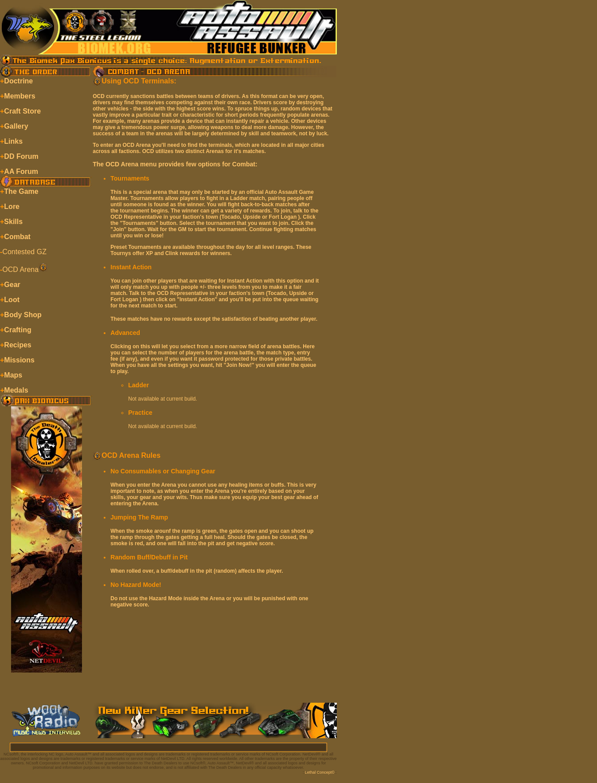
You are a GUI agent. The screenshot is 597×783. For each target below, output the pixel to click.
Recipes (17, 345)
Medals (16, 390)
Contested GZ (24, 252)
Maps (13, 375)
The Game (21, 191)
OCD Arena (20, 269)
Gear (12, 284)
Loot (12, 299)
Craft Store (22, 111)
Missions (19, 360)
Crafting (17, 330)
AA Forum (21, 171)
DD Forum (21, 156)
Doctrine (18, 81)
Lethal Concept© (320, 772)
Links (13, 141)
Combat (17, 236)
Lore (12, 206)
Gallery (16, 126)
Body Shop (22, 315)
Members (19, 96)
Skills (13, 221)
